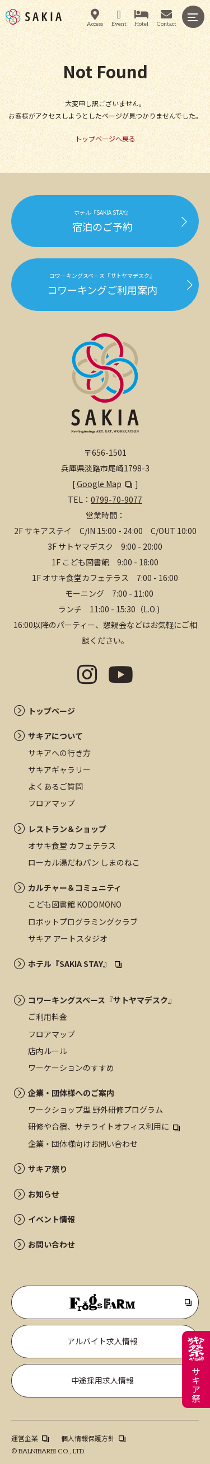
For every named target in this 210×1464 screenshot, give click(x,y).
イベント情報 (51, 1219)
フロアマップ (51, 803)
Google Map (99, 483)
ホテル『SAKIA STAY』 (69, 963)
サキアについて (55, 736)
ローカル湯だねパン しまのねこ (84, 862)
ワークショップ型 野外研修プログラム (95, 1109)
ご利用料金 (47, 1016)
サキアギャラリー (59, 769)
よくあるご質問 (55, 786)
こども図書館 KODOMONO (75, 904)
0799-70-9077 (116, 499)
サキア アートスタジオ (68, 938)
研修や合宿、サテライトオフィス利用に (98, 1126)
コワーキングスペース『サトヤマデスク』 (102, 999)
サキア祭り (47, 1168)
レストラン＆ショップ (67, 828)
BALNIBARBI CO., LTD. (52, 1451)
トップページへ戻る (105, 138)
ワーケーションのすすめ (71, 1067)
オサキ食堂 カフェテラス (72, 845)
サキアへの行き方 (59, 752)
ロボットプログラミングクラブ (83, 921)
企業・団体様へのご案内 (71, 1092)
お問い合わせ (51, 1244)
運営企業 (24, 1438)
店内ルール (47, 1050)
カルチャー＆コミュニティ (75, 887)
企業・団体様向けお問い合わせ (83, 1143)
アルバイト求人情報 (102, 1341)
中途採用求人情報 (102, 1380)
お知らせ (43, 1193)
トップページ (51, 710)
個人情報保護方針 (88, 1438)
